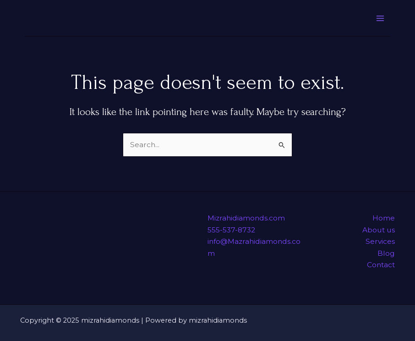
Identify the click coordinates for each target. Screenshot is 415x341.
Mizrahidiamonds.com (246, 218)
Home (383, 218)
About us (378, 230)
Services (380, 241)
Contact (381, 264)
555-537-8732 (231, 230)
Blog (386, 253)
